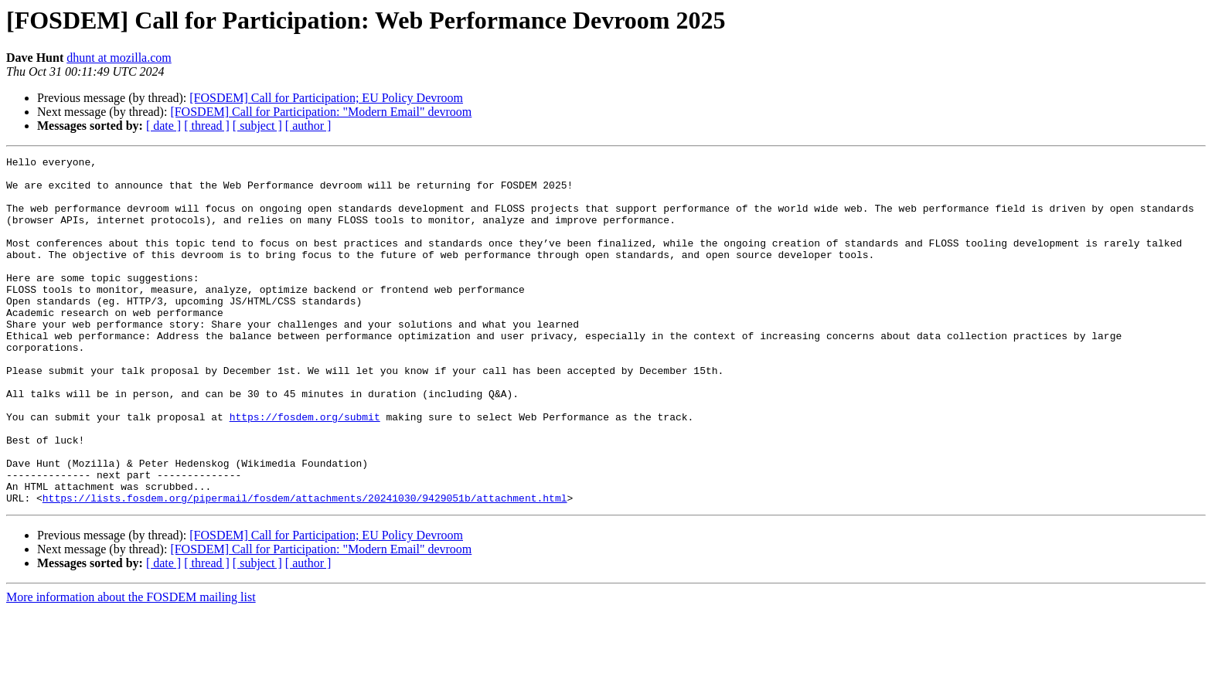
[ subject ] (257, 125)
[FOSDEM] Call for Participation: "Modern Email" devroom (321, 111)
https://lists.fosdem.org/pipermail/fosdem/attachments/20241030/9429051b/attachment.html (305, 567)
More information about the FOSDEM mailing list (131, 666)
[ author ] (308, 125)
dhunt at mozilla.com (119, 57)
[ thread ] (207, 125)
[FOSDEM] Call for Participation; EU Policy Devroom (326, 97)
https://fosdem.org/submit (305, 470)
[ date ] (163, 125)
